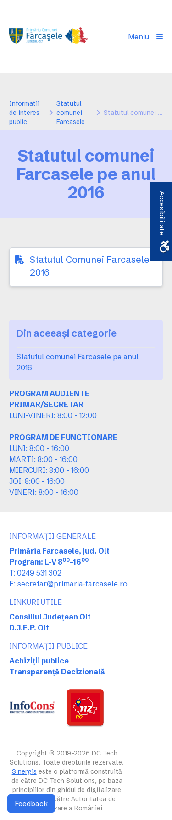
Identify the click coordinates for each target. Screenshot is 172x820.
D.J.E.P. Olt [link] (29, 627)
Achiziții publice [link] (39, 660)
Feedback (31, 803)
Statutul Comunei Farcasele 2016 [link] (90, 266)
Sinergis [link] (24, 771)
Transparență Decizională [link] (57, 671)
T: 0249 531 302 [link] (35, 572)
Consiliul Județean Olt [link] (50, 616)
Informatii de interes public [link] (24, 112)
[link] (49, 36)
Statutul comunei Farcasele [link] (70, 112)
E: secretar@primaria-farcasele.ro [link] (68, 583)
